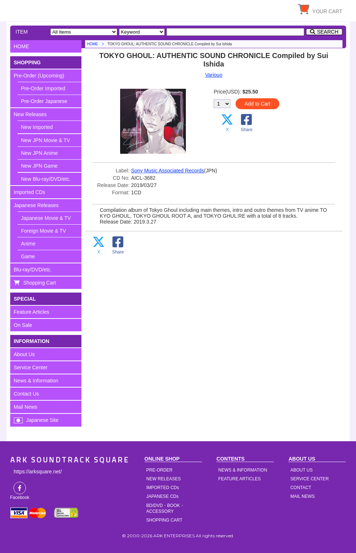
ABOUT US (301, 470)
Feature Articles (31, 312)
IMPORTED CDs (162, 487)
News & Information (36, 381)
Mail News (26, 407)
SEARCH (327, 32)
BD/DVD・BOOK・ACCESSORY (165, 508)
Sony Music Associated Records (167, 170)
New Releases (30, 114)
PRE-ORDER (159, 470)
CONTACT (300, 487)
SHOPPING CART (164, 520)
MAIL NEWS (302, 496)
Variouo (213, 75)
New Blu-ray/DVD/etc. (46, 179)
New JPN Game (39, 166)
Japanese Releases (36, 205)
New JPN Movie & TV (45, 140)
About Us (24, 354)
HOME (77, 9)
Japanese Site (42, 420)
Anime (28, 244)
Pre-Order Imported (43, 88)
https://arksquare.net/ (38, 471)
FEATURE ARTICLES (239, 478)
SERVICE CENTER (309, 478)
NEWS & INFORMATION (242, 470)
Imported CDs (29, 192)
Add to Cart (258, 104)
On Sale (23, 325)
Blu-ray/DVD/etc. (33, 269)
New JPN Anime (39, 153)
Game (28, 256)
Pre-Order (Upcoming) (39, 76)
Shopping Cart (39, 283)
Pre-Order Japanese (44, 101)
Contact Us (26, 394)
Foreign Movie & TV (43, 231)
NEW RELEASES (163, 478)
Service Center (31, 367)
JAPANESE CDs (162, 496)
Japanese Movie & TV (46, 218)
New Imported (37, 127)
